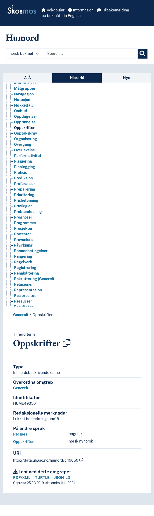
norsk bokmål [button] (24, 53)
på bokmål (51, 16)
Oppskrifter (42, 315)
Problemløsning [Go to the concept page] (28, 227)
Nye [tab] (126, 78)
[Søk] (142, 54)
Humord (22, 37)
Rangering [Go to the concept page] (23, 272)
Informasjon (80, 10)
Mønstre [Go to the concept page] (21, 87)
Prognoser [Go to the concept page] (23, 233)
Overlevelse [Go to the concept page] (24, 166)
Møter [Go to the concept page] (19, 93)
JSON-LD (62, 477)
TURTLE (42, 477)
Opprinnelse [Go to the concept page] (25, 138)
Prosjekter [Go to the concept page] (23, 244)
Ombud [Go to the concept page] (20, 126)
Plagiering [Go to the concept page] (23, 177)
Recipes (20, 434)
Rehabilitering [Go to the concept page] (26, 289)
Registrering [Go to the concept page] (25, 283)
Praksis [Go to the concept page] (20, 188)
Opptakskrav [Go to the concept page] (25, 149)
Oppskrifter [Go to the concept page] (24, 143)
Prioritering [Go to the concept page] (24, 210)
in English (72, 16)
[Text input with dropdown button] (91, 54)
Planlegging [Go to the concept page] (24, 182)
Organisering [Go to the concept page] (25, 154)
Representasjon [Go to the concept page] (28, 305)
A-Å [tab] (27, 78)
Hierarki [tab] (77, 78)
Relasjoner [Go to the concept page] (23, 300)
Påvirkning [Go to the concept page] (23, 261)
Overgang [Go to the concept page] (22, 160)
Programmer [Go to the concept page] (25, 238)
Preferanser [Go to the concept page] (24, 199)
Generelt (21, 315)
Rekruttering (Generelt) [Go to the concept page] (35, 294)
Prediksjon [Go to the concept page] (23, 194)
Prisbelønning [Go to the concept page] (26, 216)
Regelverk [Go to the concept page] (23, 277)
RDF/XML (21, 477)
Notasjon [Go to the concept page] (22, 115)
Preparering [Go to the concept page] (24, 205)
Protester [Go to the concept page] (22, 250)
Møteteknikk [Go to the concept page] (25, 98)
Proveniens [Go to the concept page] (23, 255)
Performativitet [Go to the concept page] (27, 171)
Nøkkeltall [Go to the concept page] (23, 121)
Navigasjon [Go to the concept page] (24, 110)
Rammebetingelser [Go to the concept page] (31, 266)
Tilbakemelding (113, 10)
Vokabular (53, 10)
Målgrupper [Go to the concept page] (25, 104)
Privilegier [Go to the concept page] (23, 222)
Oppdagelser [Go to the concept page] (25, 132)
